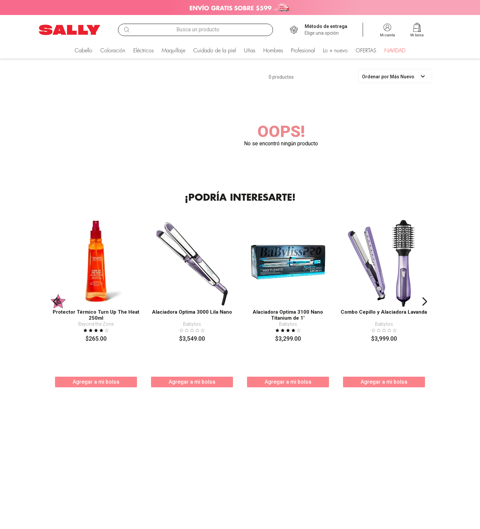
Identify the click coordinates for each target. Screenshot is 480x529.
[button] (326, 30)
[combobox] (195, 29)
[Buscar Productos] (126, 29)
